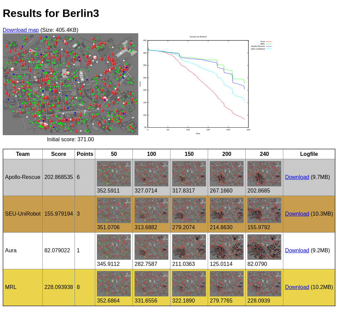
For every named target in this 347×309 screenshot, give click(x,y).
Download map (21, 30)
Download (297, 177)
